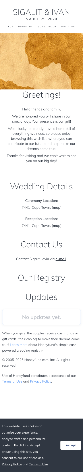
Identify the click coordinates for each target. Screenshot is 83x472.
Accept (71, 445)
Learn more (18, 345)
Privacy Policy (40, 381)
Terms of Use (12, 381)
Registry (25, 26)
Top (11, 26)
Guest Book (47, 26)
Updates (68, 26)
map (56, 207)
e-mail (61, 259)
